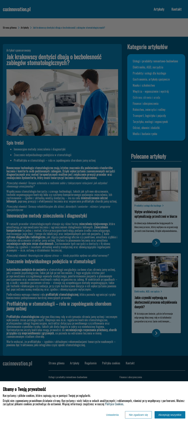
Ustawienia (112, 414)
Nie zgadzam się (138, 414)
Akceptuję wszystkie (169, 414)
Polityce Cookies (114, 404)
